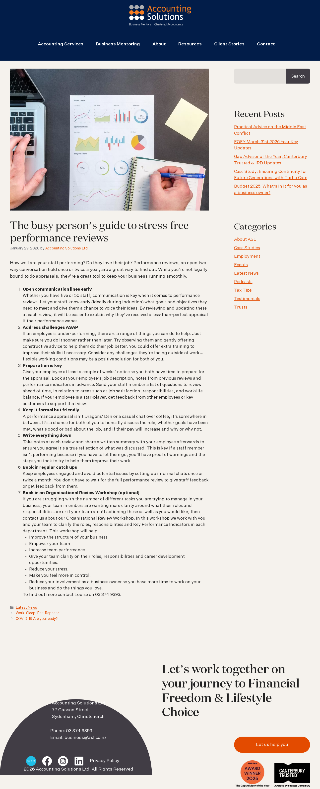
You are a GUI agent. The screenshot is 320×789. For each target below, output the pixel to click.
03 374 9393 (79, 731)
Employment (247, 256)
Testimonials (247, 299)
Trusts (240, 307)
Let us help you (272, 744)
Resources (190, 44)
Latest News (26, 608)
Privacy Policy (104, 761)
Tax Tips (243, 290)
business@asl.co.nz (85, 737)
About (159, 44)
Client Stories (229, 44)
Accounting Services (60, 44)
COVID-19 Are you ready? (37, 619)
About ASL (245, 239)
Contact (266, 44)
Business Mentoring (118, 44)
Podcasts (243, 282)
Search (298, 76)
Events (241, 265)
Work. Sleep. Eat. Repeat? (37, 613)
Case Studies (247, 248)
